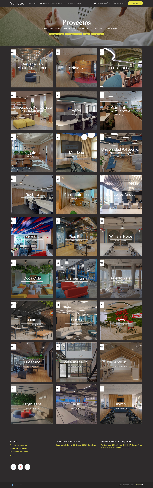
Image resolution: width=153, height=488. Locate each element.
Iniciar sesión (119, 3)
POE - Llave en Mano (57, 34)
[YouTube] (20, 467)
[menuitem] (33, 3)
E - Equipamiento (97, 34)
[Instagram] (27, 467)
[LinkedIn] (13, 467)
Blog (12, 455)
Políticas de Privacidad (19, 451)
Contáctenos (135, 3)
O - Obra (86, 34)
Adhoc (138, 485)
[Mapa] (76, 455)
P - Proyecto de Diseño (73, 34)
